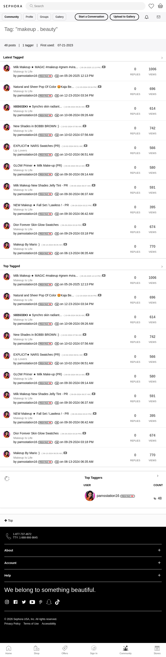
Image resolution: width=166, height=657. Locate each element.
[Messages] (159, 17)
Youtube (32, 602)
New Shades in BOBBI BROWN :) (48, 126)
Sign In (93, 650)
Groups (44, 16)
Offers (65, 653)
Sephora (12, 6)
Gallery (59, 16)
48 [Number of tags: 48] (160, 498)
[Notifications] (147, 17)
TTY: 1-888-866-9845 (25, 537)
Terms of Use (31, 623)
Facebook (15, 602)
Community (126, 653)
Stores (157, 653)
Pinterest (40, 602)
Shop (37, 653)
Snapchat (49, 602)
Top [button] (10, 520)
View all (83, 58)
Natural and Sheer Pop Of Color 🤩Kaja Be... (55, 86)
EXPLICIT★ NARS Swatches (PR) (48, 146)
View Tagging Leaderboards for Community (123, 475)
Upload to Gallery (124, 16)
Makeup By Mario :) (38, 244)
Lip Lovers (20, 150)
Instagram (7, 602)
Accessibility (49, 623)
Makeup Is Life (22, 71)
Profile (29, 16)
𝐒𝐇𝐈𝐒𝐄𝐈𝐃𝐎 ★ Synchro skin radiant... (49, 106)
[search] (85, 6)
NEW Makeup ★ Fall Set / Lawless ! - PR (53, 205)
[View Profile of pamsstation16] (27, 75)
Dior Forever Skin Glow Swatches (48, 224)
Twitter (24, 602)
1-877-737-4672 (22, 534)
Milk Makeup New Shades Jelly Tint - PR (52, 185)
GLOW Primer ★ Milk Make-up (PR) (49, 165)
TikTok (57, 602)
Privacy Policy (12, 623)
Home (8, 653)
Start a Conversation (91, 16)
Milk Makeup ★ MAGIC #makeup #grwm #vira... (57, 67)
